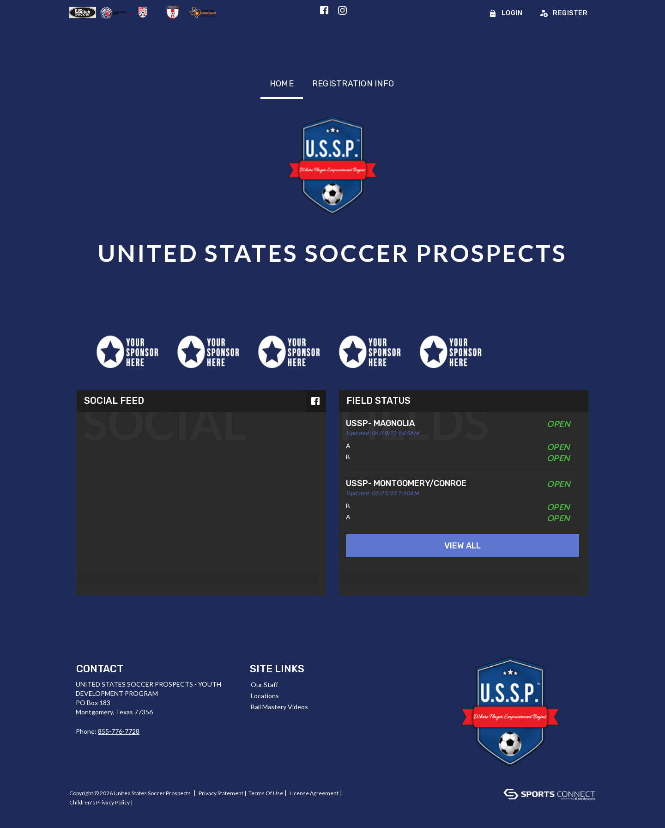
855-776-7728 (118, 731)
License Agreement (314, 793)
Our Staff (264, 684)
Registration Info (353, 84)
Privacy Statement (221, 793)
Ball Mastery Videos (279, 707)
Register (563, 13)
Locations (265, 696)
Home (282, 84)
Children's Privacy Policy (99, 802)
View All (462, 546)
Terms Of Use (265, 793)
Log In (79, 811)
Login (506, 13)
